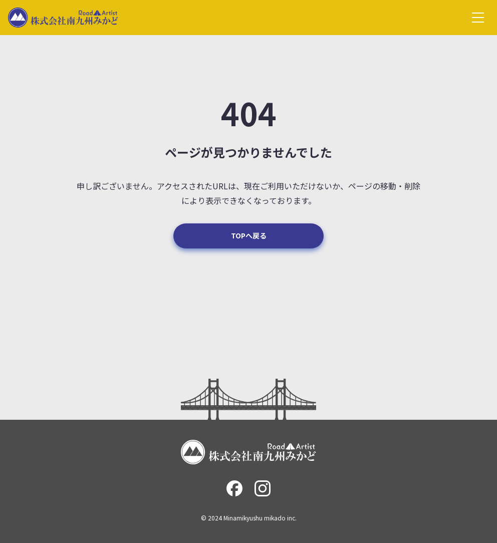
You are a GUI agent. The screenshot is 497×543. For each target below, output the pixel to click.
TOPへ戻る (249, 235)
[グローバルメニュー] (478, 18)
